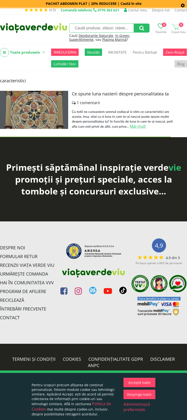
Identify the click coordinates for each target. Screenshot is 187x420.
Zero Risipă (175, 52)
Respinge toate (139, 394)
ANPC (93, 365)
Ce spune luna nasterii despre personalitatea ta (120, 94)
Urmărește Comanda (24, 274)
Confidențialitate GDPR (115, 359)
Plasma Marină (114, 39)
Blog (181, 63)
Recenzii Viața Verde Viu (27, 265)
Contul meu (135, 10)
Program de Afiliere (23, 291)
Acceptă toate (139, 382)
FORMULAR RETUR (18, 256)
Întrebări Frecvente (23, 309)
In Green (122, 35)
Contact (181, 10)
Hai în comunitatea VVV (27, 283)
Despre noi (161, 10)
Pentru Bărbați (145, 52)
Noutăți (93, 52)
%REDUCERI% (65, 52)
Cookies (72, 359)
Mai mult (138, 126)
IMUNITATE (117, 52)
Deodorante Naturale (96, 35)
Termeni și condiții (34, 359)
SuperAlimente (81, 39)
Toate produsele (22, 52)
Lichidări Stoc (65, 63)
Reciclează (12, 300)
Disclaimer (162, 359)
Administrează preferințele (136, 407)
